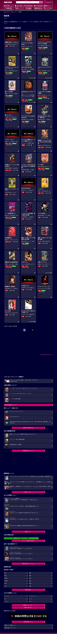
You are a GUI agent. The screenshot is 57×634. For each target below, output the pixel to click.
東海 (30, 575)
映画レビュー (28, 531)
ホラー (30, 601)
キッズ (30, 598)
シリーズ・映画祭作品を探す (28, 540)
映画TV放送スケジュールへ (28, 563)
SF (5, 598)
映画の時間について (28, 621)
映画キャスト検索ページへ (10, 625)
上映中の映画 (18, 5)
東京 (5, 573)
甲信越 (5, 580)
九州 (5, 586)
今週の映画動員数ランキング (10, 404)
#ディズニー (24, 538)
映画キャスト (14, 12)
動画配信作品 (38, 8)
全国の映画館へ (28, 589)
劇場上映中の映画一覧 (28, 427)
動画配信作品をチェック (28, 450)
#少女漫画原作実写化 (33, 538)
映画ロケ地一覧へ (28, 607)
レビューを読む (48, 8)
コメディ (6, 601)
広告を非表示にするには (46, 354)
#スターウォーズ (7, 538)
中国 (5, 583)
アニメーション (32, 596)
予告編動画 (28, 8)
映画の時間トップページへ (10, 627)
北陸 (30, 580)
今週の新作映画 (28, 5)
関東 (30, 573)
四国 (30, 583)
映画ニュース (18, 8)
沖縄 (30, 586)
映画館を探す (8, 8)
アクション (6, 596)
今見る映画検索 (48, 2)
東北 (30, 578)
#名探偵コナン (16, 538)
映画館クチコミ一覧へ (28, 605)
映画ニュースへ (28, 492)
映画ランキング (48, 5)
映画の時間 (6, 12)
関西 (5, 575)
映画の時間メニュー (8, 5)
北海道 (5, 578)
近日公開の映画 (38, 5)
